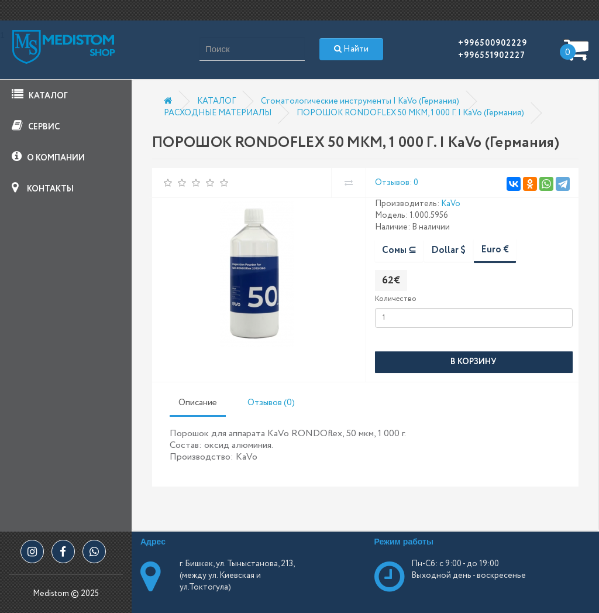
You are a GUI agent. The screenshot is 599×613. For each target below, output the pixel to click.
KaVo (450, 204)
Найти (351, 49)
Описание (197, 402)
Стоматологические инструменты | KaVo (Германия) (360, 101)
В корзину (473, 362)
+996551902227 (491, 55)
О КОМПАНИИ (48, 157)
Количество (395, 298)
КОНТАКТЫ (43, 188)
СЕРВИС (36, 126)
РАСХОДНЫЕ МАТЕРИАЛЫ (217, 113)
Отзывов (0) (271, 402)
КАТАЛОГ (40, 95)
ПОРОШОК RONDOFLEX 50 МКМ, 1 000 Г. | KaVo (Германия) (410, 113)
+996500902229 (492, 43)
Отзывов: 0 (396, 183)
